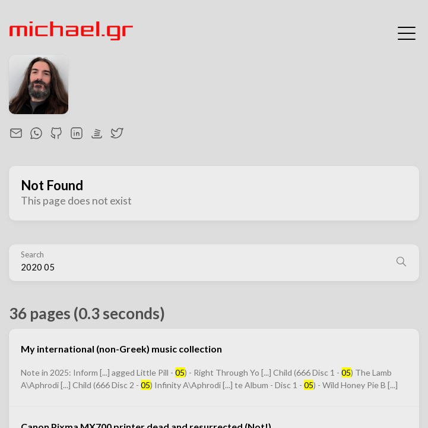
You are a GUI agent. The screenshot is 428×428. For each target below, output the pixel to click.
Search (32, 254)
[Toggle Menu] (406, 32)
